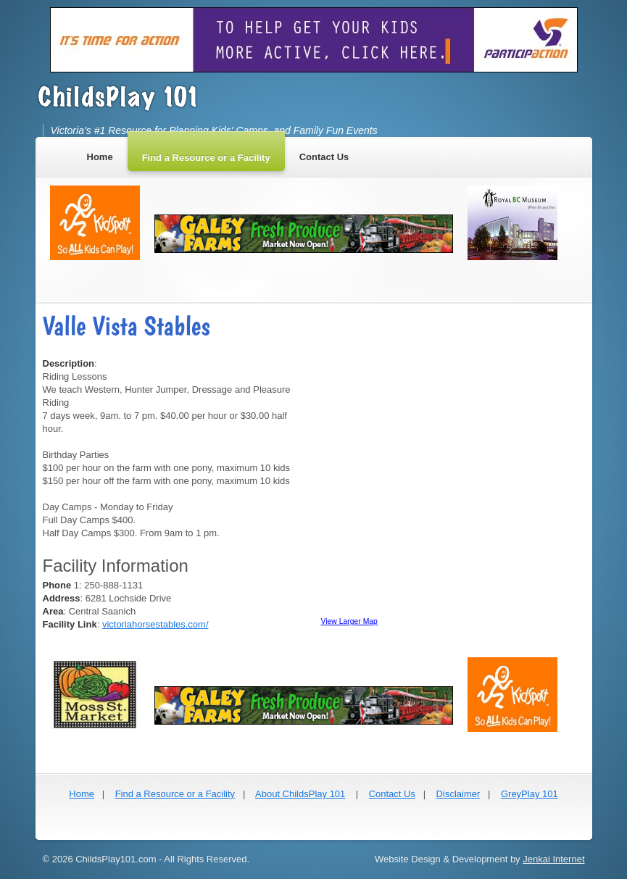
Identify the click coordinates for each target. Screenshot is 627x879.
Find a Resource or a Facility (175, 793)
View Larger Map (349, 621)
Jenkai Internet (553, 859)
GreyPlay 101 (529, 793)
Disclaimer (458, 793)
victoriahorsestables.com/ (155, 624)
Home (81, 793)
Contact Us (392, 793)
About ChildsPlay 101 (300, 793)
